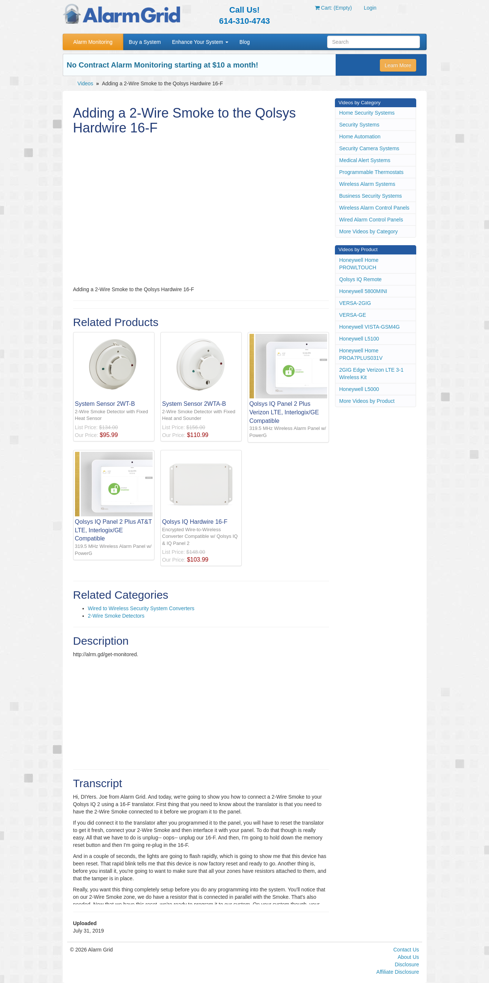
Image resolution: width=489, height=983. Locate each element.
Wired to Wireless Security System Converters (141, 608)
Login (370, 8)
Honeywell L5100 (359, 339)
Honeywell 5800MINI (363, 291)
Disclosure (407, 964)
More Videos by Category (368, 231)
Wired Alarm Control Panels (371, 220)
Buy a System (145, 42)
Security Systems (359, 125)
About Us (408, 957)
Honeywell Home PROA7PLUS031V (361, 354)
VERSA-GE (352, 315)
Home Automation (360, 136)
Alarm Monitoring (93, 42)
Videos (86, 83)
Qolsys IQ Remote (360, 279)
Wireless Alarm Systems (367, 184)
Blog (244, 42)
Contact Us (406, 950)
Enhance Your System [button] (200, 42)
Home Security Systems (367, 113)
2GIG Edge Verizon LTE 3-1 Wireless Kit (371, 373)
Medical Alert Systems (365, 160)
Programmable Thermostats (371, 172)
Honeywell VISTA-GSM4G (369, 327)
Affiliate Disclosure (397, 972)
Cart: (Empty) (333, 8)
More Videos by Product (367, 401)
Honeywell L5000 (359, 389)
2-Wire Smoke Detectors (116, 616)
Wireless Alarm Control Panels (374, 208)
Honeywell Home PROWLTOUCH (359, 263)
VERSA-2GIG (355, 303)
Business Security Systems (370, 196)
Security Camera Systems (369, 148)
